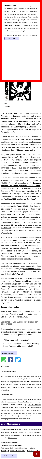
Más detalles (12, 438)
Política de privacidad (17, 451)
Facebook (10, 359)
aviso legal (21, 31)
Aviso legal (5, 451)
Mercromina (30, 150)
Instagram (19, 445)
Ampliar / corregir (8, 353)
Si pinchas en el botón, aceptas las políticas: (21, 35)
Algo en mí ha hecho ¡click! (16, 340)
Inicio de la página (8, 456)
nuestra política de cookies (17, 22)
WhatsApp (3, 359)
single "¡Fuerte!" (16, 274)
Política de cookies (33, 451)
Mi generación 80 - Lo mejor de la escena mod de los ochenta (21, 225)
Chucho (4, 317)
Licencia (7, 106)
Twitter (18, 359)
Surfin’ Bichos (17, 150)
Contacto (31, 448)
